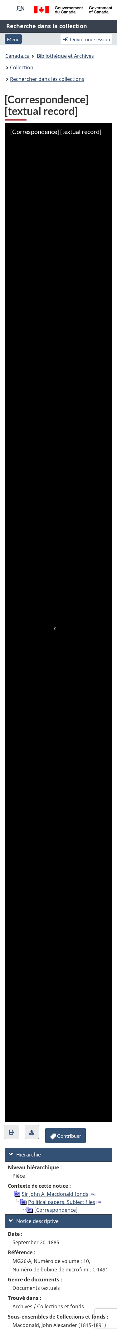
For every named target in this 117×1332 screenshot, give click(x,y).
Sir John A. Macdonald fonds (55, 1194)
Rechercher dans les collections (47, 79)
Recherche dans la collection (46, 26)
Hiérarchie (25, 1154)
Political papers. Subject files (61, 1202)
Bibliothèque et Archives (65, 55)
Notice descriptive (34, 1221)
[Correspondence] (56, 1209)
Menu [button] (13, 39)
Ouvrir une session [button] (86, 39)
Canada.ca (17, 55)
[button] (11, 1132)
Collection (21, 67)
